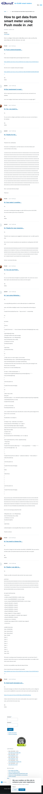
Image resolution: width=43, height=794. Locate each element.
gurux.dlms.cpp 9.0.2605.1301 (15, 752)
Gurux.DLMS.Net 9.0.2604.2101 (15, 761)
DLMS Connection (12, 776)
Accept (15, 789)
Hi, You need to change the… (13, 541)
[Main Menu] (39, 5)
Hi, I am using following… (12, 295)
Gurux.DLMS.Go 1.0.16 (13, 758)
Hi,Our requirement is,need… (13, 89)
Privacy (6, 788)
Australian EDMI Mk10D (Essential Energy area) (18, 773)
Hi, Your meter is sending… (13, 202)
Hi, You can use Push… (11, 269)
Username (9, 716)
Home (5, 11)
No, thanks (22, 789)
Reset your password (13, 734)
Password (9, 722)
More (8, 778)
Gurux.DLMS (6, 34)
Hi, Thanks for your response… (14, 228)
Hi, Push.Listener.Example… (13, 49)
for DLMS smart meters (23, 3)
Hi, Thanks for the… (10, 134)
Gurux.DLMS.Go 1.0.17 (13, 755)
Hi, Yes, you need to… (11, 109)
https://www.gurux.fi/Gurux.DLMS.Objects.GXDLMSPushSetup (17, 694)
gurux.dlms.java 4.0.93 (13, 764)
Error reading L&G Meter (13, 770)
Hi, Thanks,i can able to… (12, 567)
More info (14, 786)
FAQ (9, 788)
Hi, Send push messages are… (14, 683)
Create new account (12, 732)
